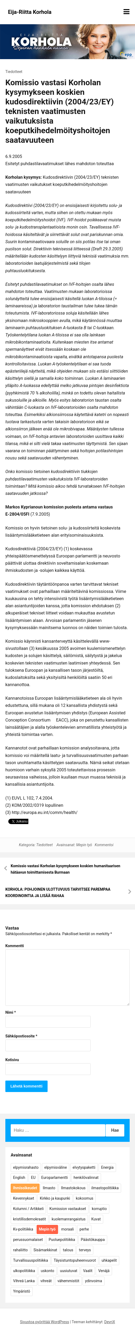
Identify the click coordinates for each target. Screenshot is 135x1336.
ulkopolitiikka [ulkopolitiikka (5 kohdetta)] (24, 1271)
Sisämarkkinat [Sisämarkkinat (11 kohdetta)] (45, 1250)
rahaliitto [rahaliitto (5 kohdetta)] (20, 1250)
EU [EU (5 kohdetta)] (33, 1177)
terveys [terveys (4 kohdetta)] (85, 1250)
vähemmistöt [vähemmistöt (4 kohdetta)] (68, 1281)
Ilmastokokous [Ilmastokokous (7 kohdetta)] (73, 1188)
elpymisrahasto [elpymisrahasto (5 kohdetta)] (25, 1167)
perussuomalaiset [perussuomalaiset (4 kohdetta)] (28, 1239)
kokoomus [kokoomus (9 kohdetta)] (84, 1198)
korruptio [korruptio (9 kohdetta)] (99, 1209)
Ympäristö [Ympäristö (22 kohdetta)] (21, 1291)
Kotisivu (12, 1060)
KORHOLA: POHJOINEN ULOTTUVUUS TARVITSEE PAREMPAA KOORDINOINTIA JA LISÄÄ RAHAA (57, 892)
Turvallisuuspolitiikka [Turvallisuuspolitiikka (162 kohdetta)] (30, 1260)
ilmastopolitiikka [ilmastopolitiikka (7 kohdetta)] (105, 1188)
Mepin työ (84, 845)
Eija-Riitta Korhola (30, 12)
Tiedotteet (13, 72)
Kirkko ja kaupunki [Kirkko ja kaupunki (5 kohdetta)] (55, 1198)
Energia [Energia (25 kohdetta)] (107, 1167)
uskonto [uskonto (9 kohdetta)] (47, 1271)
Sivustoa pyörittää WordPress (44, 1322)
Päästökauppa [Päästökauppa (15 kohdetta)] (93, 1239)
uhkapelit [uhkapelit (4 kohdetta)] (109, 1260)
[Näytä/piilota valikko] (126, 11)
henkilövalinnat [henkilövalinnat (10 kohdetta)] (86, 1177)
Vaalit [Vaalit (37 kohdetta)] (87, 1271)
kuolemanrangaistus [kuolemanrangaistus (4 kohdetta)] (69, 1219)
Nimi (10, 1012)
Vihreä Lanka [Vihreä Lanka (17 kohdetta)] (24, 1281)
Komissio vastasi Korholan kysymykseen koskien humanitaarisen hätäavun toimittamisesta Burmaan (65, 869)
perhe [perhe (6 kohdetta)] (84, 1229)
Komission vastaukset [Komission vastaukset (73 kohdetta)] (67, 1209)
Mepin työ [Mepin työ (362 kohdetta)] (47, 1229)
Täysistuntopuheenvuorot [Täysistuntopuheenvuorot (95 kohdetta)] (75, 1260)
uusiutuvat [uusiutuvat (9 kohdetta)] (68, 1271)
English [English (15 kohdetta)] (19, 1177)
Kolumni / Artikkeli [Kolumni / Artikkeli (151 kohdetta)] (28, 1209)
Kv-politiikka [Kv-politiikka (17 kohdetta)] (23, 1229)
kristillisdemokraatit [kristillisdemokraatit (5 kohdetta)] (29, 1219)
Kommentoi (104, 845)
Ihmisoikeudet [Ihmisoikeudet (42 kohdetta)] (25, 1188)
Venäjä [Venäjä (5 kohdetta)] (103, 1271)
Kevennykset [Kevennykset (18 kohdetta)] (23, 1198)
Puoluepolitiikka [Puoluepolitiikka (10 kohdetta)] (62, 1239)
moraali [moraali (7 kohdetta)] (67, 1229)
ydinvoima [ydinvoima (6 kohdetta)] (93, 1281)
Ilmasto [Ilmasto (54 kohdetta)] (49, 1188)
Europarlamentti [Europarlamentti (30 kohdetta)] (54, 1177)
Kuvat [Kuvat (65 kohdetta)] (96, 1219)
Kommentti (14, 946)
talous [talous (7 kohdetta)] (68, 1250)
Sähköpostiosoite (21, 1036)
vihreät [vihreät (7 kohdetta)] (46, 1281)
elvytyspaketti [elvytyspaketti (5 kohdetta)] (84, 1167)
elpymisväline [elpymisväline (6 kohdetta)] (55, 1167)
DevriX (109, 1322)
